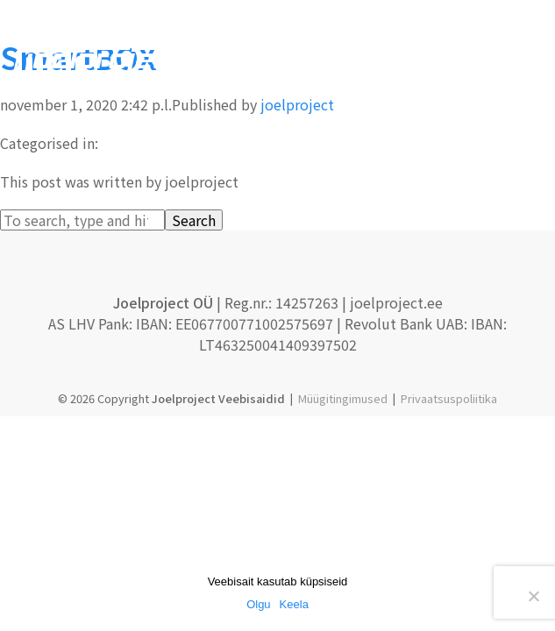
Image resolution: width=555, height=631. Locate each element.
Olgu (258, 604)
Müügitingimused (343, 398)
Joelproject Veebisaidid (218, 398)
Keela (294, 604)
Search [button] (194, 219)
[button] (533, 61)
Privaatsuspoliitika (449, 398)
